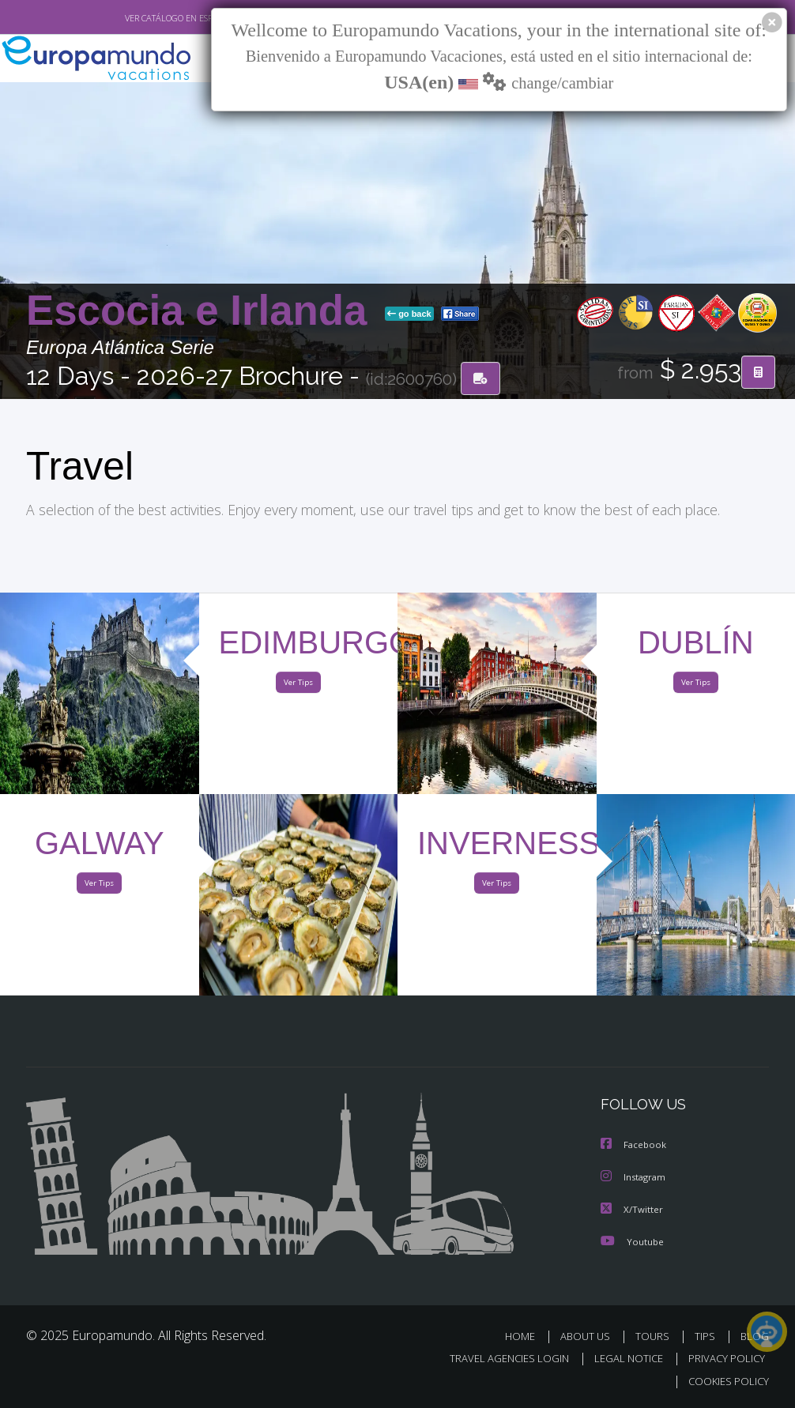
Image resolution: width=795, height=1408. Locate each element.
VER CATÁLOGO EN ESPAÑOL (143, 18)
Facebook (635, 1147)
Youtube (632, 1242)
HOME (526, 1336)
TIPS (706, 1336)
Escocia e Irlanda (202, 311)
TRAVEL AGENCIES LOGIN (497, 1359)
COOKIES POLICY (725, 1381)
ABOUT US (589, 1336)
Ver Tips (298, 686)
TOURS (655, 1336)
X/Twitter (632, 1210)
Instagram (635, 1178)
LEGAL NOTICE (621, 1359)
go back (409, 315)
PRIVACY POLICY (722, 1359)
